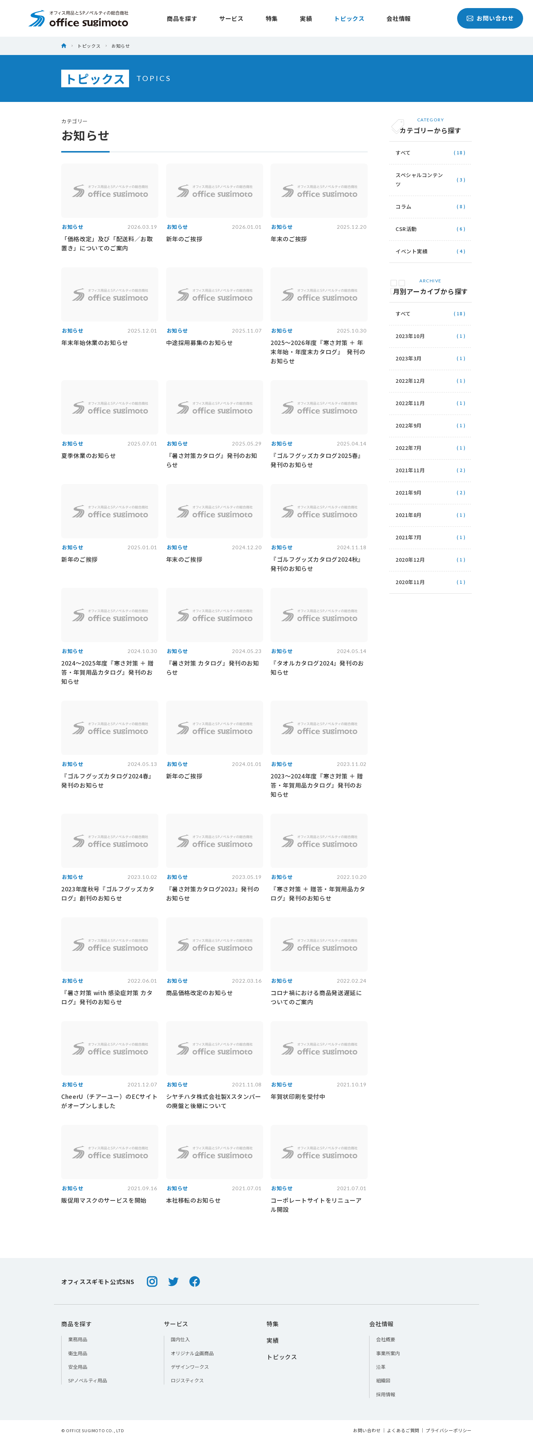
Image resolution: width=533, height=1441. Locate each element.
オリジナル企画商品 (192, 1353)
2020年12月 (430, 559)
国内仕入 (180, 1339)
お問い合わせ (464, 18)
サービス (215, 18)
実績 (289, 18)
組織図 (383, 1380)
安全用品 (77, 1366)
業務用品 (77, 1339)
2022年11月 (430, 403)
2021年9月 (430, 492)
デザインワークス (190, 1366)
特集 (255, 18)
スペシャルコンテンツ (430, 179)
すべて (430, 152)
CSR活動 (430, 228)
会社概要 (385, 1339)
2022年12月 (430, 380)
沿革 (381, 1366)
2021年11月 (430, 470)
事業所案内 (388, 1353)
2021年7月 (430, 537)
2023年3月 (430, 358)
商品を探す (165, 18)
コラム (430, 206)
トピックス (332, 18)
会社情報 (382, 18)
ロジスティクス (187, 1380)
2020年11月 (430, 582)
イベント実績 (430, 251)
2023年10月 (430, 336)
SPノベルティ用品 (87, 1380)
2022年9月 (430, 425)
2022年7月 (430, 447)
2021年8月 (430, 514)
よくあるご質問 (403, 1430)
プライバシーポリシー (449, 1430)
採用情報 (385, 1394)
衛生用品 (77, 1353)
